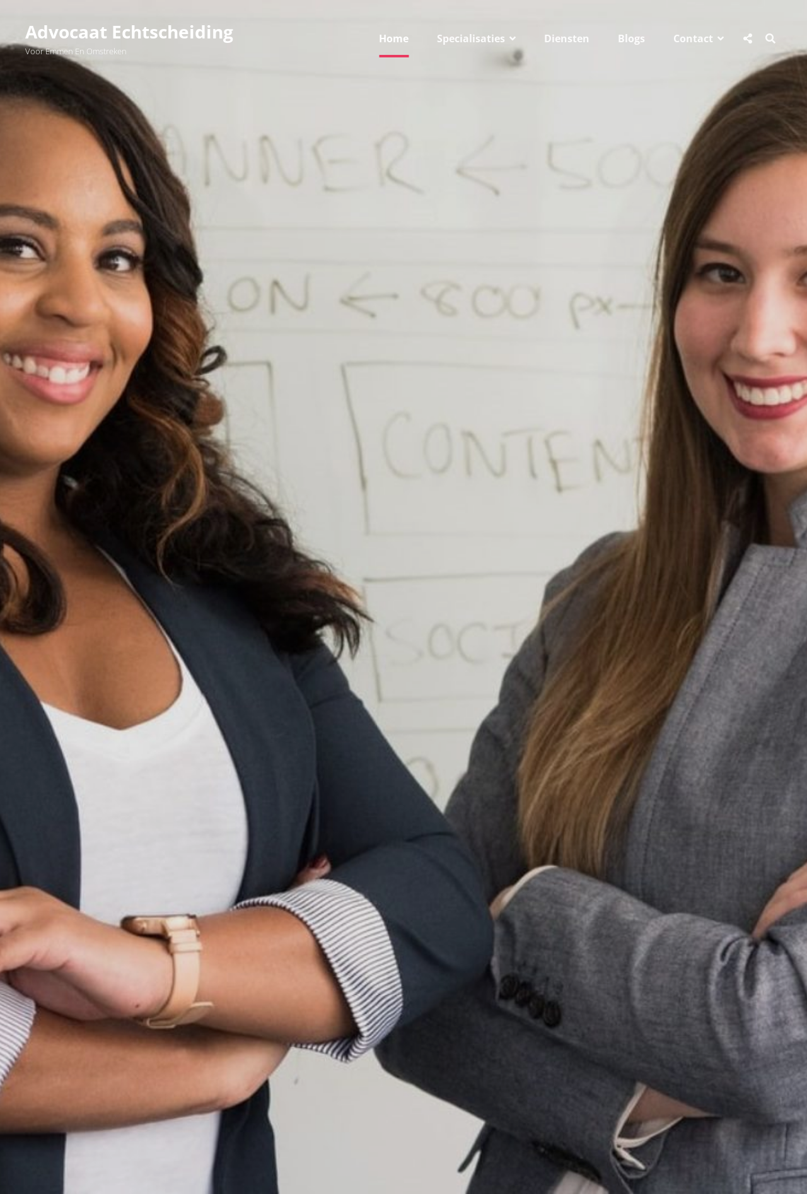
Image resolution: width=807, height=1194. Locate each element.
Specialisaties (471, 38)
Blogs (631, 38)
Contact (693, 38)
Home (394, 38)
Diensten (566, 38)
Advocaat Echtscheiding (129, 32)
